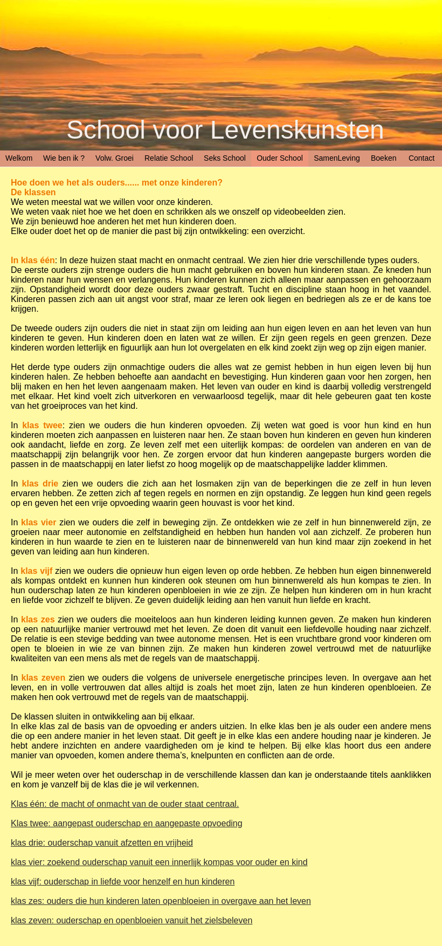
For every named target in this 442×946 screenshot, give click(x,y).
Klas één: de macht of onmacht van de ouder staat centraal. (125, 803)
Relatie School (168, 158)
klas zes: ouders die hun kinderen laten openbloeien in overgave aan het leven (161, 901)
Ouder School (280, 158)
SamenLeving (337, 158)
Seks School (225, 158)
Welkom (18, 158)
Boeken (383, 158)
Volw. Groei (114, 158)
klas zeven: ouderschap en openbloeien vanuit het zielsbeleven (131, 920)
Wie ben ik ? (64, 158)
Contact (421, 158)
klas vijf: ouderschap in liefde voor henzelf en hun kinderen (122, 881)
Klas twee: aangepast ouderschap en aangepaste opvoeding (127, 823)
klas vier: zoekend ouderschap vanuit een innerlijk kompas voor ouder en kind (159, 862)
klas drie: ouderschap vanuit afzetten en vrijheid (102, 842)
